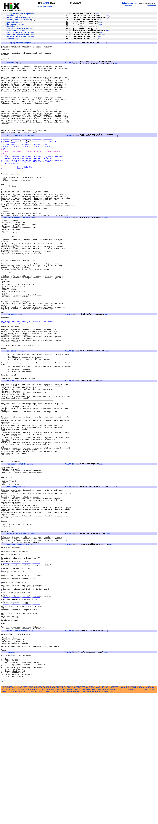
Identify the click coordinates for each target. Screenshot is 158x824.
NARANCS (104, 819)
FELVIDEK (61, 817)
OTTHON (133, 819)
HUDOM (140, 817)
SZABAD (34, 821)
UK (68, 821)
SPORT (26, 821)
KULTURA (51, 819)
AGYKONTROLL (9, 817)
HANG (97, 817)
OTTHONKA (143, 819)
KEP (10, 819)
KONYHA (16, 819)
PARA (151, 819)
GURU (91, 817)
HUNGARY (149, 817)
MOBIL (82, 819)
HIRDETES (113, 817)
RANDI (5, 821)
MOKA (45, 3)
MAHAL (75, 819)
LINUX (58, 819)
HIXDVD (133, 817)
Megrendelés (126, 6)
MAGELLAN (67, 819)
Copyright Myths (45, 6)
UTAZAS (74, 821)
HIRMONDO (124, 817)
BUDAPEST (39, 817)
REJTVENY (13, 821)
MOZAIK (95, 819)
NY (121, 819)
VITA (89, 821)
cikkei (97, 13)
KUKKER (42, 819)
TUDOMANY (61, 821)
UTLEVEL (82, 821)
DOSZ (54, 817)
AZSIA (30, 817)
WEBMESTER (97, 821)
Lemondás (151, 6)
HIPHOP (104, 817)
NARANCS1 (114, 819)
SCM (20, 821)
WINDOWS (109, 821)
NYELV (126, 819)
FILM (69, 817)
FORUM (84, 817)
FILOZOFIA (76, 817)
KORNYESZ (33, 819)
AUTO (24, 817)
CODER (47, 817)
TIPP (53, 821)
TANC (48, 821)
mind (33, 13)
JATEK (4, 819)
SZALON (42, 821)
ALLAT (19, 817)
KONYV (23, 819)
